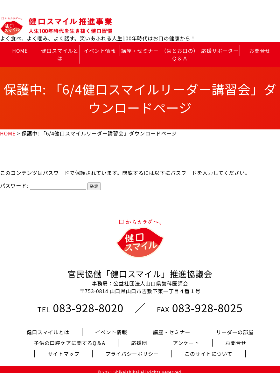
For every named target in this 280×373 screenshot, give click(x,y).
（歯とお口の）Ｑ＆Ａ (180, 54)
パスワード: (43, 185)
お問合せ (259, 50)
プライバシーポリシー (132, 348)
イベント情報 (100, 50)
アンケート (186, 338)
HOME (20, 50)
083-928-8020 (88, 302)
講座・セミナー (140, 50)
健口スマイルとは (59, 54)
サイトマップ (63, 348)
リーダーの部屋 (235, 327)
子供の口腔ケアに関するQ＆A (69, 338)
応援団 (139, 338)
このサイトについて (209, 348)
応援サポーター (220, 50)
